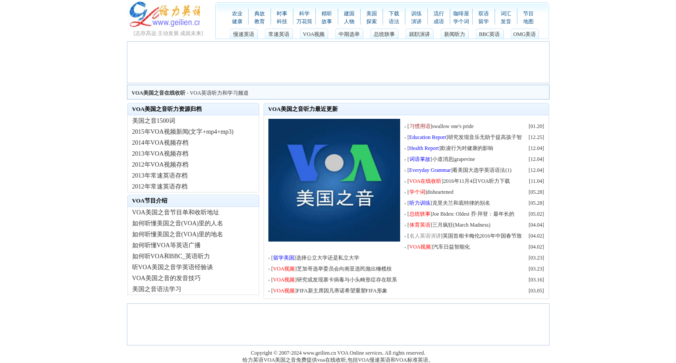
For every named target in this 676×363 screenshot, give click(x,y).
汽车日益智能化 (451, 247)
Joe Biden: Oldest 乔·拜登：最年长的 (473, 214)
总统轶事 (384, 34)
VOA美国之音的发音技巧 (166, 278)
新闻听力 (454, 34)
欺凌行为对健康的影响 (467, 148)
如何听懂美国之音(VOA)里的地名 (178, 234)
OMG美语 (524, 34)
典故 (259, 14)
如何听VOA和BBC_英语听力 (171, 256)
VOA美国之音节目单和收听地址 (175, 212)
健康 (237, 21)
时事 (282, 14)
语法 (394, 21)
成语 (439, 21)
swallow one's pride (453, 126)
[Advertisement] (338, 61)
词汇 (506, 14)
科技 (282, 21)
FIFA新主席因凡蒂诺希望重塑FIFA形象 (342, 291)
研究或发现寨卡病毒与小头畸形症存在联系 (347, 280)
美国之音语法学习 (156, 289)
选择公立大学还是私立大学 (327, 258)
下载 (394, 14)
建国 (349, 14)
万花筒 (304, 21)
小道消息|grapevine (453, 159)
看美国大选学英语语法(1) (481, 170)
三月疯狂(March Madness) (461, 225)
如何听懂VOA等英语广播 (166, 245)
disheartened (440, 192)
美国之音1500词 (153, 120)
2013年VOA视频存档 (160, 153)
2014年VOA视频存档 (160, 142)
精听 (327, 14)
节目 (528, 14)
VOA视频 (314, 34)
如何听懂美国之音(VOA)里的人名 (178, 223)
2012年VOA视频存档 (160, 164)
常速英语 (278, 34)
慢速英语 (243, 34)
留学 (483, 21)
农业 (237, 14)
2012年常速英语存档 (160, 186)
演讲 (416, 21)
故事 (327, 21)
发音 (506, 21)
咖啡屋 (461, 14)
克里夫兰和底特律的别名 (461, 203)
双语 (483, 14)
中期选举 (349, 34)
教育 (259, 21)
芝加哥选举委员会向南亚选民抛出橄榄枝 (344, 269)
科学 (304, 14)
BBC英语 (489, 34)
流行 (439, 14)
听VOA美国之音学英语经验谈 (172, 267)
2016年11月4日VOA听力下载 (477, 181)
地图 (528, 21)
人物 (349, 21)
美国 (371, 14)
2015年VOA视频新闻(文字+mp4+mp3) (183, 131)
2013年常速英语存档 (160, 175)
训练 (416, 14)
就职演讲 (419, 34)
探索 (371, 21)
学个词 (461, 21)
